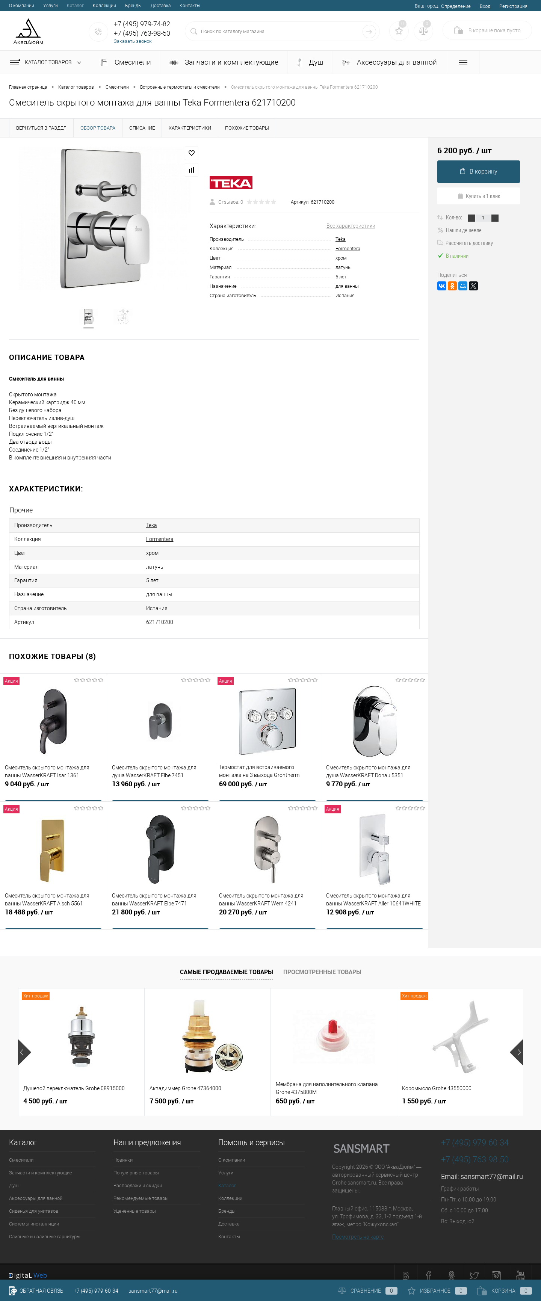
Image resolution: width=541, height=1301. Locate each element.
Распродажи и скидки (137, 1179)
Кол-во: (454, 217)
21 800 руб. (160, 911)
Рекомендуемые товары (141, 1191)
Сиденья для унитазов (33, 1204)
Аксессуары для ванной (389, 62)
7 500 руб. (171, 1094)
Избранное (437, 1291)
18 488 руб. (53, 911)
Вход (485, 6)
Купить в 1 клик (478, 195)
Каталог (75, 5)
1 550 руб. (424, 1094)
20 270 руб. (267, 911)
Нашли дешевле (459, 230)
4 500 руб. (45, 1094)
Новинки (123, 1153)
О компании (21, 5)
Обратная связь (36, 1291)
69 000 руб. (267, 782)
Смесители (125, 62)
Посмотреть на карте (358, 1230)
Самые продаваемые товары (226, 965)
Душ (310, 62)
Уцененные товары (134, 1204)
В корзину (478, 171)
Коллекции (104, 5)
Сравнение (367, 1291)
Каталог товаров (47, 62)
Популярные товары (136, 1166)
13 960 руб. (160, 782)
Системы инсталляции (34, 1217)
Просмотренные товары (322, 965)
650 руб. (295, 1094)
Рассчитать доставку (465, 242)
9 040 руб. (53, 782)
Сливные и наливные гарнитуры (44, 1230)
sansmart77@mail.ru (492, 1170)
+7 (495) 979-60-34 (96, 1291)
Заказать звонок (133, 41)
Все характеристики (350, 227)
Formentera (347, 249)
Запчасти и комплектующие (223, 62)
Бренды (133, 5)
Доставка (161, 5)
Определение (456, 6)
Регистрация (513, 6)
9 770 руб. (374, 782)
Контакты (190, 5)
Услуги (50, 5)
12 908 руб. (374, 911)
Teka (340, 240)
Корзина (504, 1291)
